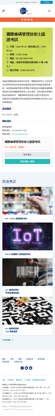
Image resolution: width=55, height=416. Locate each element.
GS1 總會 (27, 380)
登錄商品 (47, 2)
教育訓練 (41, 359)
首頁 (3, 380)
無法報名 (27, 155)
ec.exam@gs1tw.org (20, 134)
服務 (20, 359)
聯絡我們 (19, 380)
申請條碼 (27, 20)
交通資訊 (11, 380)
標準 (12, 359)
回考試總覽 (8, 340)
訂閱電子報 (18, 362)
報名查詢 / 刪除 (27, 161)
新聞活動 (5, 362)
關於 (4, 359)
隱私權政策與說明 (38, 380)
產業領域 (29, 359)
